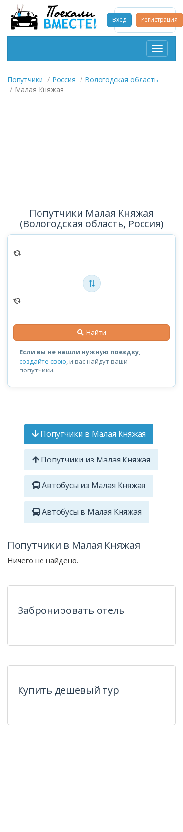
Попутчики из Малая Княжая (91, 459)
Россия (64, 79)
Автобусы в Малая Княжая (87, 511)
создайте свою (43, 361)
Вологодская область (121, 79)
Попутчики (25, 79)
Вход (119, 20)
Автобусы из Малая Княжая (88, 485)
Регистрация (159, 20)
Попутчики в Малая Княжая (89, 433)
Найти (91, 332)
